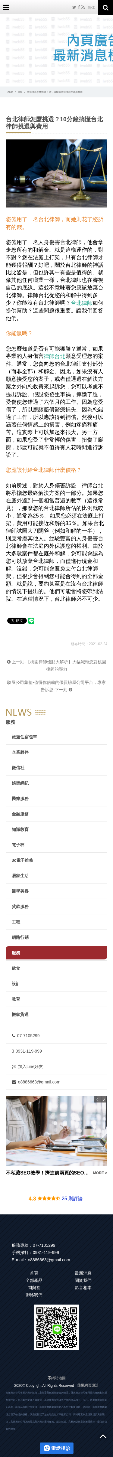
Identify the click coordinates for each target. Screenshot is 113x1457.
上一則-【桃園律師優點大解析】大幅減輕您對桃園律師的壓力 (56, 665)
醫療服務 (20, 798)
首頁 (34, 1273)
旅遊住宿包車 (24, 736)
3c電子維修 (22, 860)
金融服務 (20, 814)
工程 (16, 922)
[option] (57, 1136)
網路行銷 (20, 937)
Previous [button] (97, 1099)
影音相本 (83, 1287)
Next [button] (104, 1099)
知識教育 (20, 829)
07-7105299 (26, 1035)
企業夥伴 (20, 752)
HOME (9, 92)
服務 (19, 92)
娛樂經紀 (20, 783)
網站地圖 (58, 1378)
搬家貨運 (20, 1014)
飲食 (16, 968)
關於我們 (83, 1280)
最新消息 (83, 1273)
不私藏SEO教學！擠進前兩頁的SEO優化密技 (47, 1172)
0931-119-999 (27, 1051)
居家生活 (20, 875)
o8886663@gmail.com (36, 1082)
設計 (16, 983)
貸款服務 (20, 906)
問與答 (34, 1287)
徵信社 (18, 767)
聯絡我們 (34, 1294)
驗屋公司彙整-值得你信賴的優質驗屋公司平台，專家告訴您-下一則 (56, 686)
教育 (16, 999)
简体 (91, 7)
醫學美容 (20, 891)
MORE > (100, 1173)
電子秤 (18, 844)
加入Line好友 (27, 1066)
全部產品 (34, 1280)
